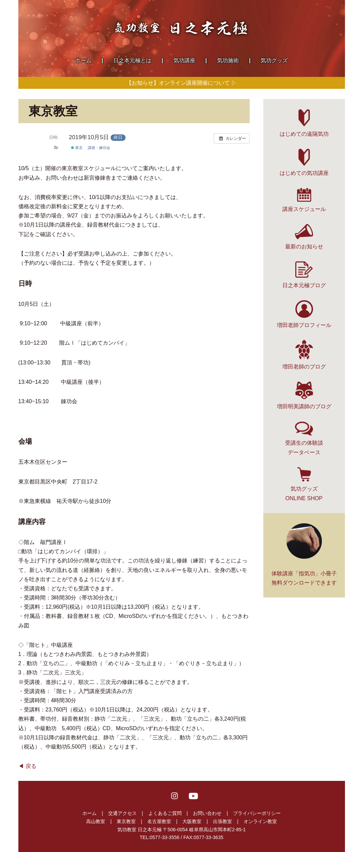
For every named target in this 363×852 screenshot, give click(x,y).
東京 (77, 148)
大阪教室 (191, 821)
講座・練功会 (99, 148)
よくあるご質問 (165, 813)
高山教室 (95, 821)
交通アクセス (122, 813)
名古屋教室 (159, 821)
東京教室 (126, 821)
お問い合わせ (207, 813)
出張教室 (222, 821)
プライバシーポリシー (257, 813)
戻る (31, 766)
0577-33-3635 (208, 837)
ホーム (89, 813)
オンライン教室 (260, 821)
